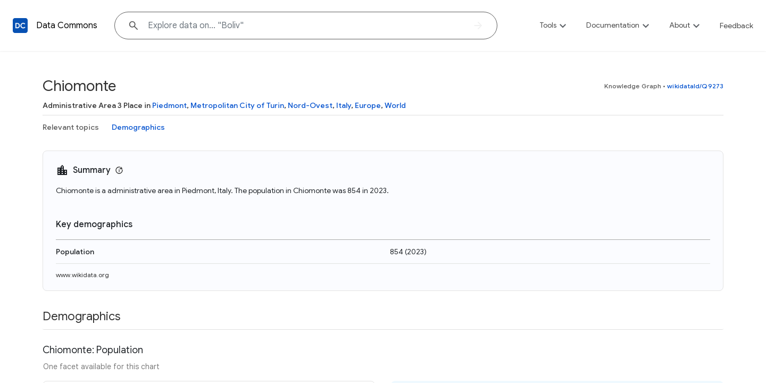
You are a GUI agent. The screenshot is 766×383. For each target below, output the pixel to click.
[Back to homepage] (20, 25)
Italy (343, 105)
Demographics (138, 127)
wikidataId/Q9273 (695, 86)
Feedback (736, 25)
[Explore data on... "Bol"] (306, 25)
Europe (368, 105)
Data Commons (66, 25)
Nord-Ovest (310, 105)
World (395, 105)
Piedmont (169, 105)
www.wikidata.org (82, 275)
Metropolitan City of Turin (237, 105)
